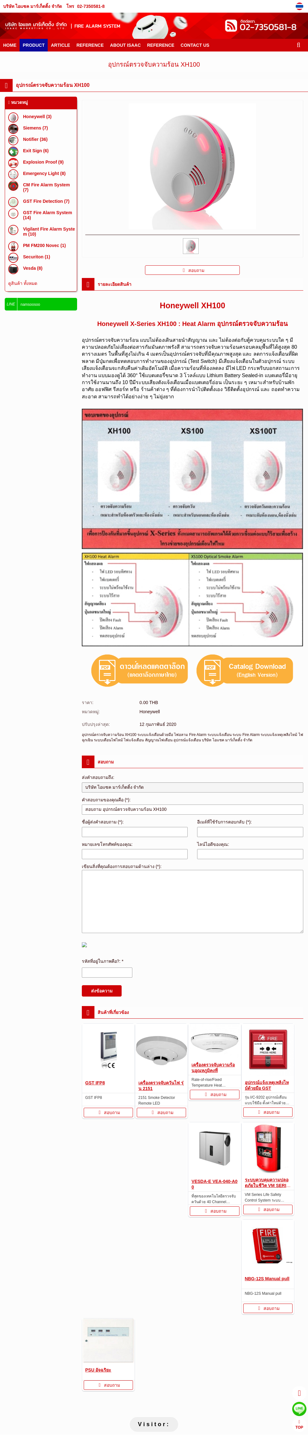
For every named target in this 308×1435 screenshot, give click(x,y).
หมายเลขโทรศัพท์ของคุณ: (107, 844)
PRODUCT (34, 45)
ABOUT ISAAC (125, 45)
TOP (299, 1425)
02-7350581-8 (91, 6)
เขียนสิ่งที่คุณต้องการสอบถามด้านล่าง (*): (122, 866)
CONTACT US (195, 45)
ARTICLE (60, 45)
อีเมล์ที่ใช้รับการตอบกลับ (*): (224, 821)
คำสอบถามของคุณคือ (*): (106, 799)
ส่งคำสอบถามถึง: (98, 777)
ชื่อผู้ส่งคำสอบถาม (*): (103, 821)
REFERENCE (90, 45)
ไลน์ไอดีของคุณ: (213, 844)
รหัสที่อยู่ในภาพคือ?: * (103, 961)
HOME (9, 45)
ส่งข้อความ (101, 990)
